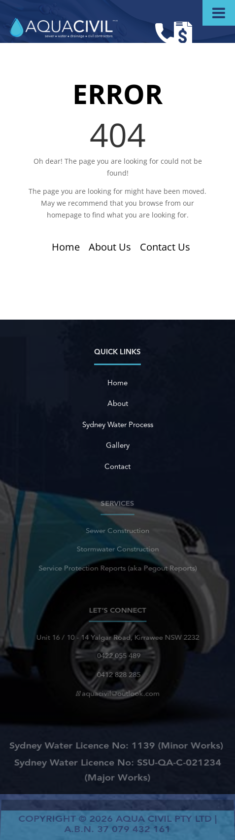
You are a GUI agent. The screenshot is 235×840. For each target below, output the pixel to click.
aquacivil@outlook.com (117, 691)
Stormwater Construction (117, 548)
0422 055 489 (117, 656)
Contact (117, 466)
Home (66, 247)
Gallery (117, 445)
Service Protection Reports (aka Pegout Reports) (117, 566)
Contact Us (165, 247)
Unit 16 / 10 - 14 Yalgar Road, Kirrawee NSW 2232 (117, 639)
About (117, 404)
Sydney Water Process (117, 425)
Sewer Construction (117, 532)
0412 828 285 (117, 674)
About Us (110, 247)
